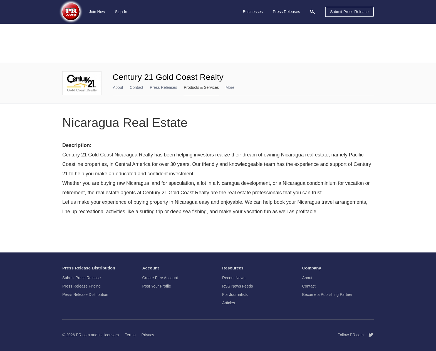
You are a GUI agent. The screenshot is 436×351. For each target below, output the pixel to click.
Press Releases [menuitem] (286, 11)
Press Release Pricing (81, 286)
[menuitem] (312, 11)
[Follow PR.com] (369, 335)
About (118, 87)
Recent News (233, 278)
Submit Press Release (349, 11)
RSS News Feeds (237, 286)
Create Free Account (160, 278)
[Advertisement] (218, 43)
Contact (136, 87)
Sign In (121, 11)
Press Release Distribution (85, 294)
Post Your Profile (156, 286)
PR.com (83, 335)
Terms (130, 335)
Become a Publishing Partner (327, 294)
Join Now (97, 11)
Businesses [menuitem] (253, 11)
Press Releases (163, 87)
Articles (228, 303)
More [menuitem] (230, 87)
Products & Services (201, 87)
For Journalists (235, 294)
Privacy (147, 335)
